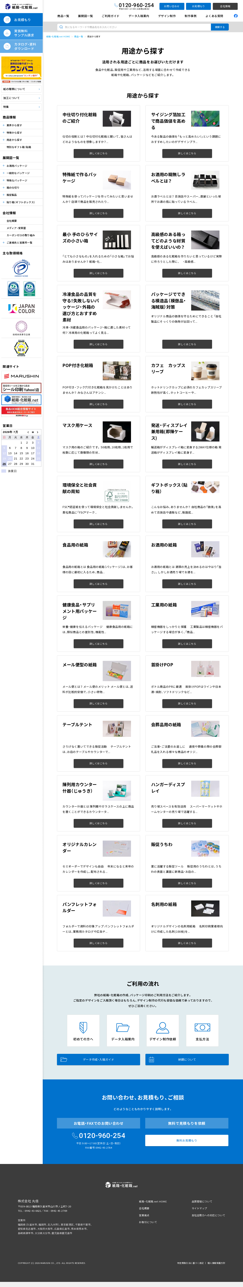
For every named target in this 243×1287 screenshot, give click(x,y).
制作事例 (190, 16)
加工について (11, 98)
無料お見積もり (186, 1140)
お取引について (148, 1222)
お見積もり (198, 6)
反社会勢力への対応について (208, 1215)
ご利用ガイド (111, 16)
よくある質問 (214, 16)
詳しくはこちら (99, 153)
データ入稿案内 (139, 16)
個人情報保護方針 (216, 1262)
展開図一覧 (85, 16)
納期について (172, 1059)
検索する (220, 27)
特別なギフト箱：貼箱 (19, 147)
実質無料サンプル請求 (24, 32)
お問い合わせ (172, 6)
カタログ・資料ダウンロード (25, 46)
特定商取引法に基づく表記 (190, 1262)
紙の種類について (14, 89)
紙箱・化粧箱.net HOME (58, 36)
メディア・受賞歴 (16, 228)
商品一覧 (63, 16)
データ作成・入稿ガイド (87, 1059)
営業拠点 (144, 1215)
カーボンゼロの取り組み (21, 235)
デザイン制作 (167, 16)
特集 (6, 107)
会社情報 (225, 6)
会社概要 (12, 221)
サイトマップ (199, 1208)
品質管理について (202, 1201)
